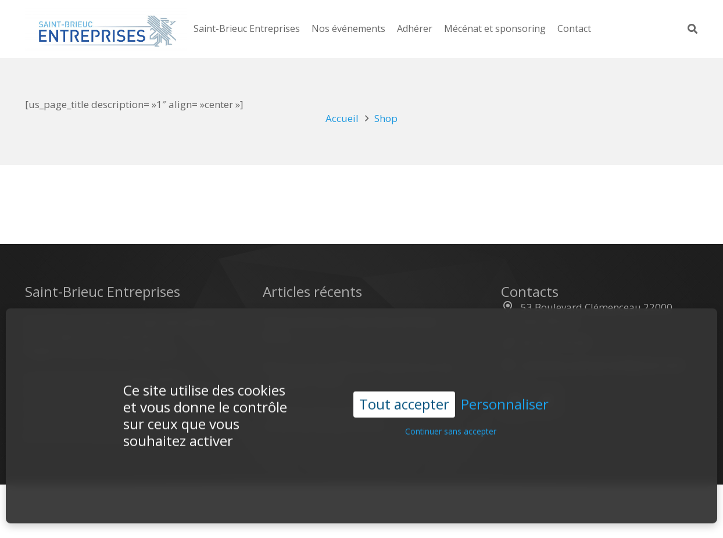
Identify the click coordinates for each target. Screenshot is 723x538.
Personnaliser (505, 396)
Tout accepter (404, 396)
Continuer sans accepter (450, 423)
